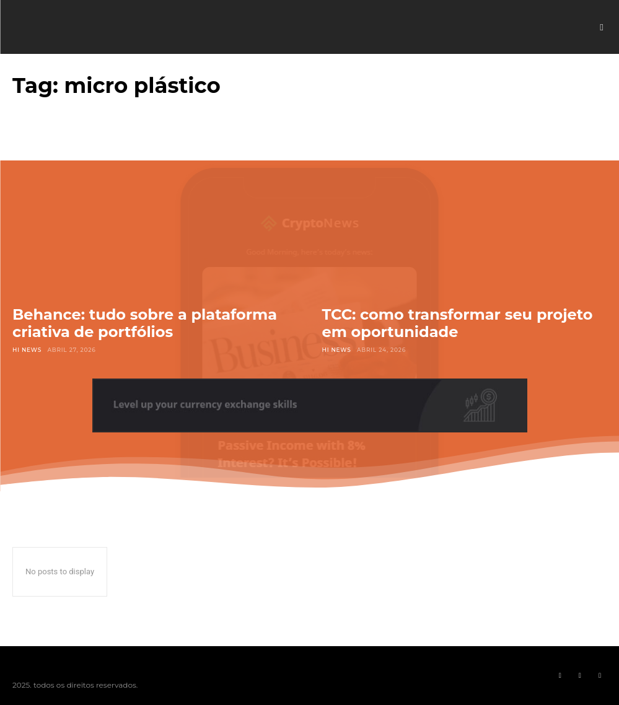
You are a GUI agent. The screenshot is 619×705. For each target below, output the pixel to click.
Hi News (27, 349)
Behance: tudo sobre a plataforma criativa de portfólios (144, 323)
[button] (601, 27)
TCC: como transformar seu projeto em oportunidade (457, 323)
